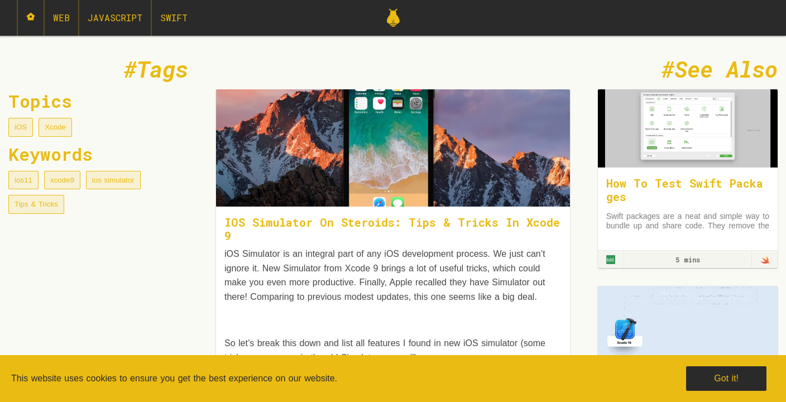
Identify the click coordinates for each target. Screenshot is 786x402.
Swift (174, 17)
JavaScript (115, 17)
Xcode (55, 127)
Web (61, 17)
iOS (21, 127)
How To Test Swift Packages (684, 190)
